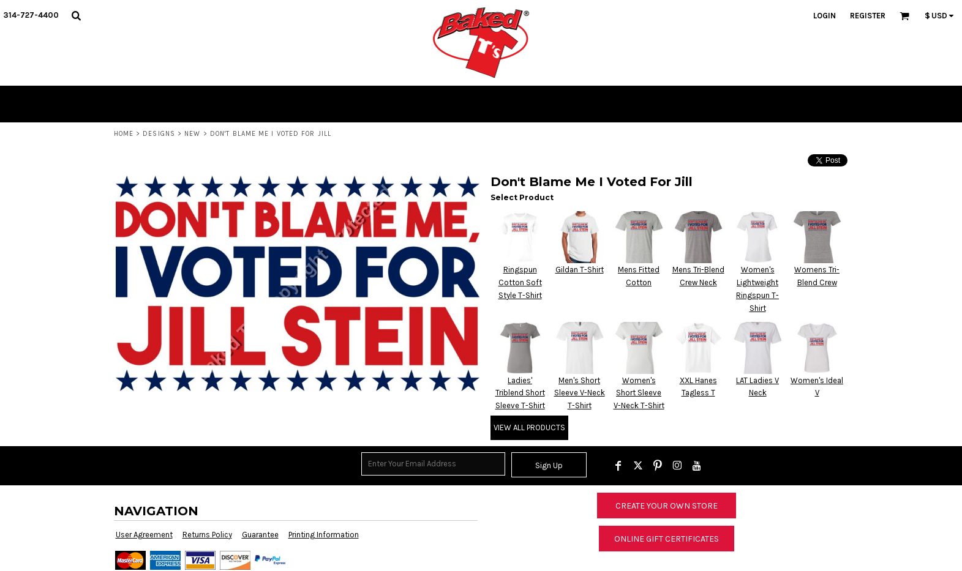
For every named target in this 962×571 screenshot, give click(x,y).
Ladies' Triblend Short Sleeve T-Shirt (520, 393)
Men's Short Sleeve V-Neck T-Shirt (579, 393)
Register (867, 15)
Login (824, 15)
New (192, 134)
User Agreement (144, 534)
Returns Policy (207, 534)
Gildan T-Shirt (579, 269)
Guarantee (260, 534)
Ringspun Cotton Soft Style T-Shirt (520, 282)
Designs (159, 134)
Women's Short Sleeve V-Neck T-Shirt (639, 393)
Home (123, 134)
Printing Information (323, 534)
